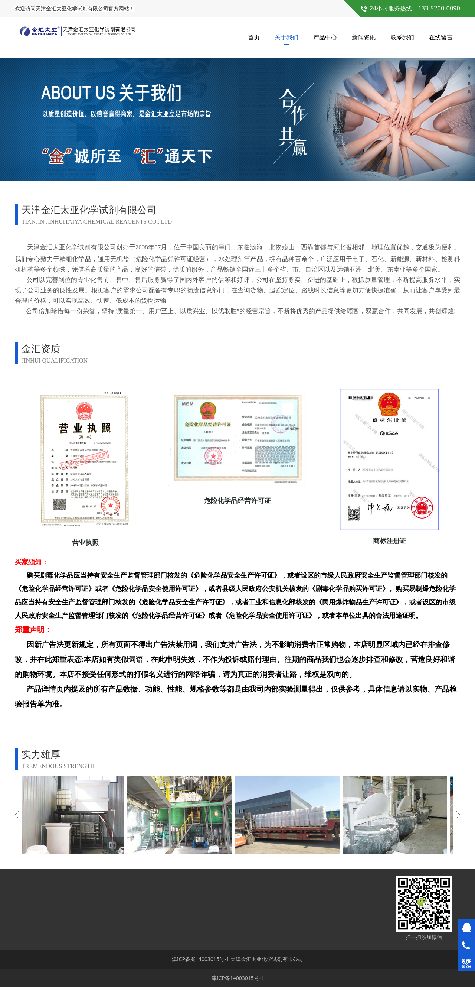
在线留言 (441, 37)
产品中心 (325, 37)
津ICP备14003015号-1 (238, 977)
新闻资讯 (364, 37)
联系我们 (402, 37)
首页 (254, 37)
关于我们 (286, 37)
